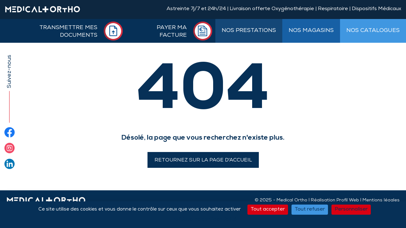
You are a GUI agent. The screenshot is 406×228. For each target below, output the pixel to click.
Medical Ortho (292, 200)
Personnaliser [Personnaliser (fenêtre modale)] (351, 209)
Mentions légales (381, 200)
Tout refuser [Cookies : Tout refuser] (310, 209)
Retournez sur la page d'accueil (203, 160)
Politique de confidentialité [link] (204, 219)
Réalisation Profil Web (335, 200)
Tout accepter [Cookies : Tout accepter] (268, 209)
